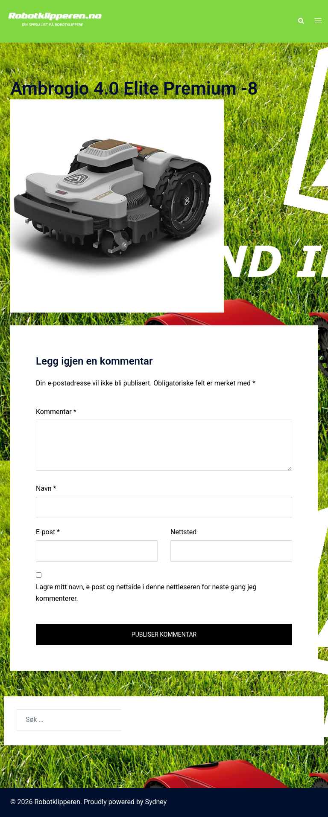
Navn (46, 488)
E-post (48, 532)
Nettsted (183, 532)
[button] (300, 21)
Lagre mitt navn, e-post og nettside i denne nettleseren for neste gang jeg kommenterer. (146, 593)
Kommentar (56, 412)
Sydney (156, 802)
